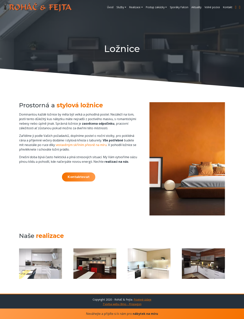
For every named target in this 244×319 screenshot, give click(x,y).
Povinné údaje (142, 299)
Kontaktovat (79, 177)
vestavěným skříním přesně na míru (81, 145)
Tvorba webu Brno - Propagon (122, 304)
